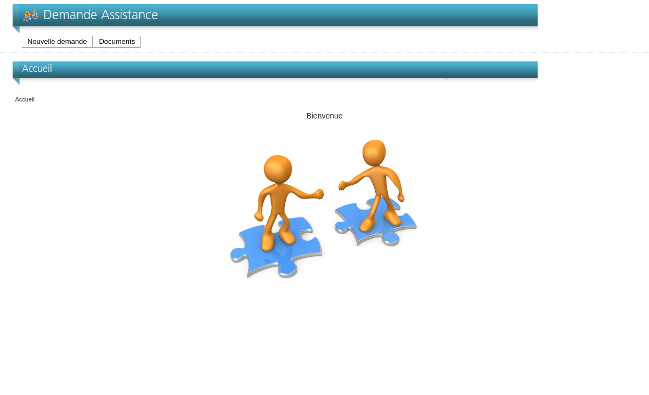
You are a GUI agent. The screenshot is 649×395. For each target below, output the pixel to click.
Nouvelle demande (57, 41)
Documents (117, 41)
